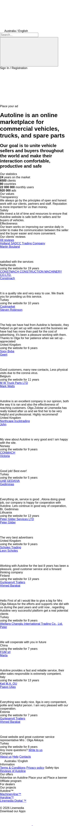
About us (6, 756)
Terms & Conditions (13, 767)
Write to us (36, 750)
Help (16, 756)
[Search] (29, 51)
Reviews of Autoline (13, 771)
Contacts (25, 756)
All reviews (7, 240)
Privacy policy (35, 767)
